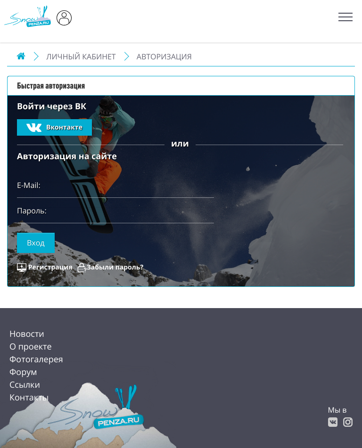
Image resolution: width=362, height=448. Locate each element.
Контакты (29, 397)
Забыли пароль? (115, 267)
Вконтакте (54, 127)
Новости (26, 334)
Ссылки (24, 385)
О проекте (30, 346)
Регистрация (50, 267)
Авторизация (164, 56)
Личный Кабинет (81, 56)
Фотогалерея (36, 359)
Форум (23, 372)
